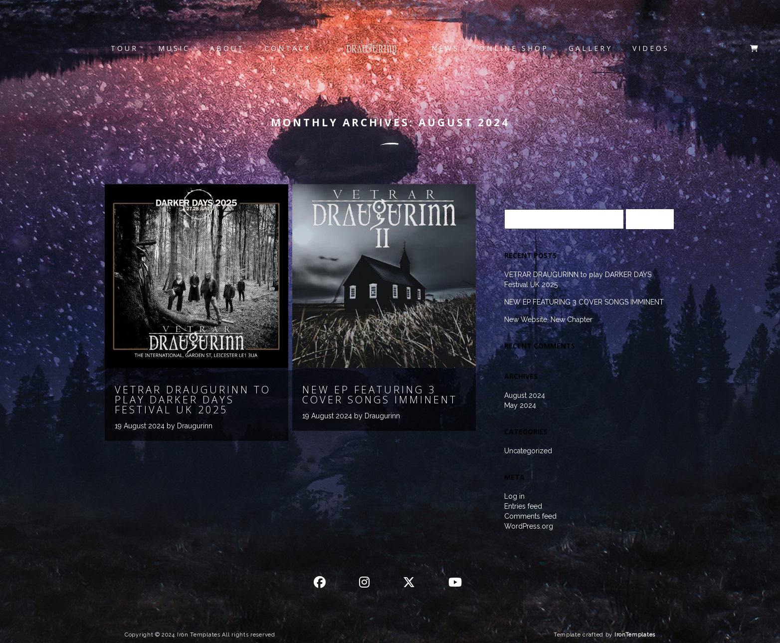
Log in (514, 496)
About (227, 48)
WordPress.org (528, 526)
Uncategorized (528, 451)
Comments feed (530, 516)
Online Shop (514, 48)
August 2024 (524, 395)
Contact (288, 48)
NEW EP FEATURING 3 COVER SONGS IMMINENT (584, 302)
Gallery (590, 48)
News (445, 48)
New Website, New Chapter (548, 319)
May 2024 (520, 405)
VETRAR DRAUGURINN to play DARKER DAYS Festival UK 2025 (577, 280)
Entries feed (523, 506)
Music (174, 48)
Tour (124, 48)
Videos (650, 48)
